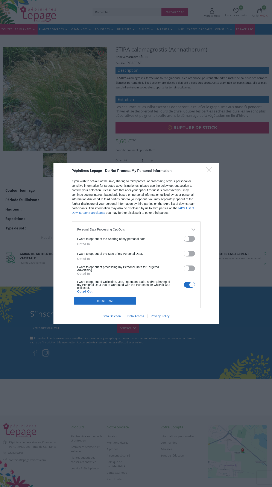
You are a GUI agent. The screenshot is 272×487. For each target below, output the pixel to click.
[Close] (210, 171)
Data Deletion (112, 316)
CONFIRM (105, 300)
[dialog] (136, 244)
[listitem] (136, 229)
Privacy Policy (160, 316)
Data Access (135, 316)
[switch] (189, 239)
